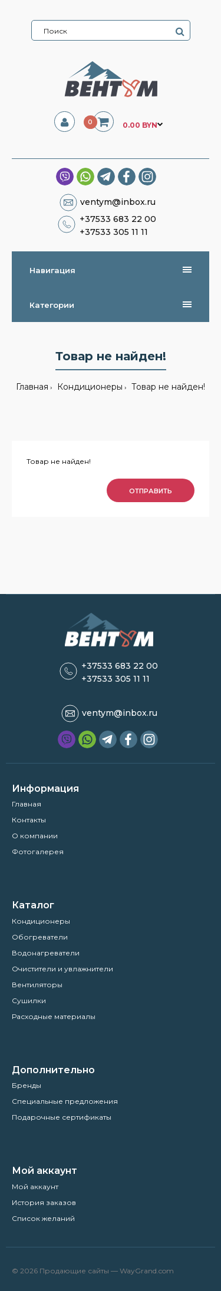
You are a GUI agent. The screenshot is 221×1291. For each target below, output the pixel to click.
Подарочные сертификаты (61, 1117)
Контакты (29, 819)
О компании (35, 835)
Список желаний (43, 1218)
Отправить (150, 491)
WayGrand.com (147, 1270)
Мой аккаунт (35, 1186)
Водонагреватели (46, 952)
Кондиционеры (89, 386)
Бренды (26, 1085)
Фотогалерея (38, 851)
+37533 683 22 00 (118, 219)
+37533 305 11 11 (114, 232)
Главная (32, 386)
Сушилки (29, 1000)
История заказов (44, 1202)
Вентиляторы (37, 984)
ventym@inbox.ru (118, 202)
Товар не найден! (167, 386)
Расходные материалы (53, 1016)
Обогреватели (40, 936)
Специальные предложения (65, 1101)
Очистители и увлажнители (62, 968)
